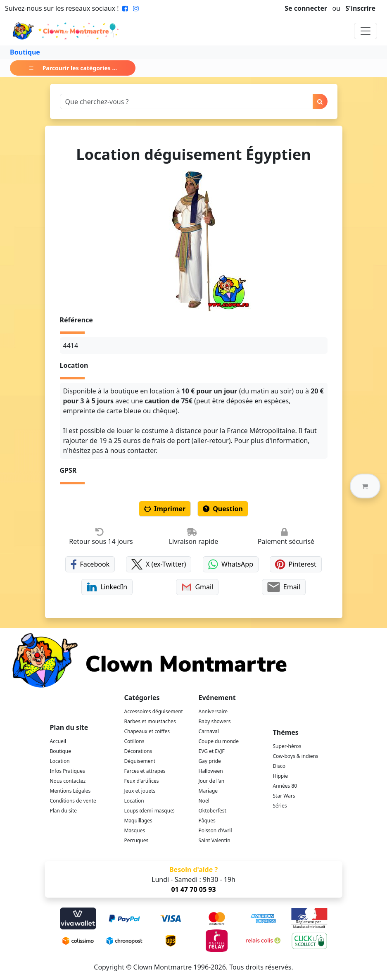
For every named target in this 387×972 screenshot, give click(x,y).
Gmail (197, 587)
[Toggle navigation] (365, 31)
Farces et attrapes (145, 770)
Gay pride (210, 761)
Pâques (207, 820)
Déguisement (140, 761)
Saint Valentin (214, 840)
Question (223, 509)
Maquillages (138, 820)
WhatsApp (230, 564)
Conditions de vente (73, 800)
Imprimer (164, 509)
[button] (365, 486)
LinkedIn (107, 587)
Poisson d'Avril (215, 830)
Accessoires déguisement (153, 711)
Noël (204, 800)
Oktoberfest (212, 810)
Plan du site (63, 810)
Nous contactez (68, 780)
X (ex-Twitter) (158, 564)
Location (60, 761)
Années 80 (285, 785)
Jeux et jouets (140, 790)
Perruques (136, 840)
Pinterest (295, 564)
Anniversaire (213, 711)
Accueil (58, 741)
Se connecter (306, 8)
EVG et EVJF (212, 751)
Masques (134, 830)
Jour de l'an (212, 780)
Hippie (280, 775)
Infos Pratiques (67, 770)
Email (283, 587)
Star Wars (284, 795)
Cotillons (134, 741)
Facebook (90, 564)
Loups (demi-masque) (149, 810)
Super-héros (287, 746)
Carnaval (209, 731)
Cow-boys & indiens (295, 756)
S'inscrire (360, 8)
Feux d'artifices (141, 780)
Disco (279, 766)
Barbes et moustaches (150, 721)
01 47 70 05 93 (193, 889)
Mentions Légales (70, 790)
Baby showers (215, 721)
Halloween (211, 770)
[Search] (186, 101)
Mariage (208, 790)
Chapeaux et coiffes (147, 731)
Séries (280, 805)
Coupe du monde (219, 741)
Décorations (138, 751)
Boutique (25, 52)
